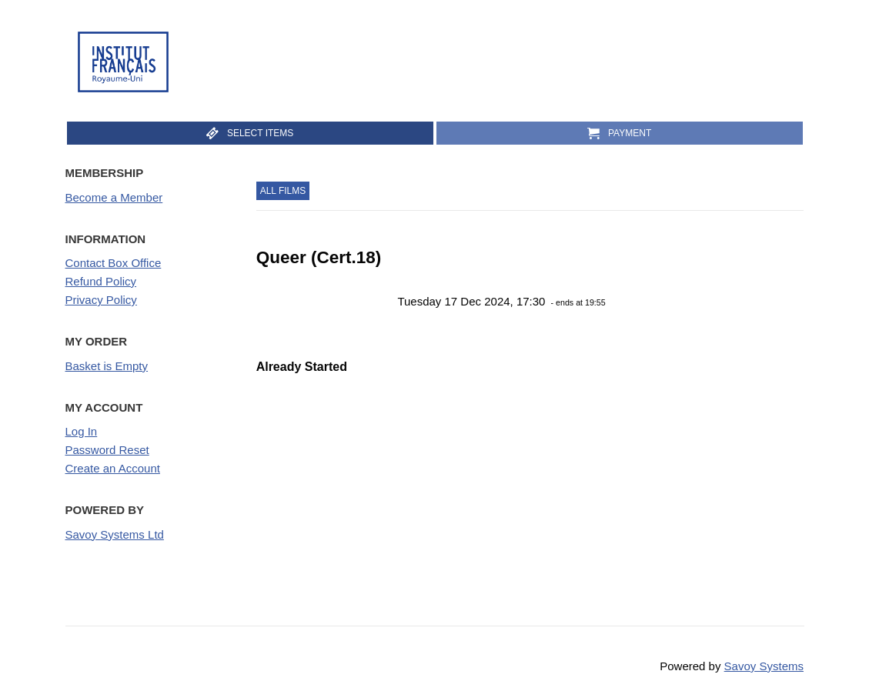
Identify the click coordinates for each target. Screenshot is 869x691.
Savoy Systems (764, 666)
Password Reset (107, 449)
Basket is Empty (107, 365)
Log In (81, 431)
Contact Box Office (113, 262)
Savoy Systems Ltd (114, 534)
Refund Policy (101, 281)
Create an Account (112, 468)
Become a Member (114, 197)
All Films (283, 190)
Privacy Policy (101, 299)
